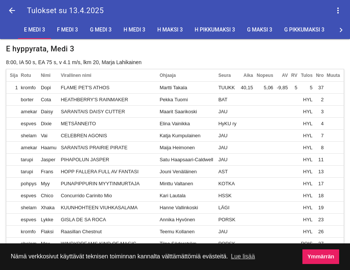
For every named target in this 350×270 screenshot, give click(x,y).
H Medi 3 (134, 30)
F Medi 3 (67, 30)
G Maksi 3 (259, 30)
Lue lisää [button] (243, 256)
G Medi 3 (101, 30)
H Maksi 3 (170, 30)
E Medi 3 (34, 30)
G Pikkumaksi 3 (304, 30)
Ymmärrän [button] (321, 257)
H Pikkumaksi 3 (215, 30)
